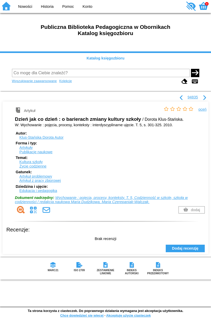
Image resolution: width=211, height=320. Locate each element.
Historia (47, 6)
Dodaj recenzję (185, 248)
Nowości (25, 6)
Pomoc (68, 6)
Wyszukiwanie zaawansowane (34, 81)
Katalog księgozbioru (106, 58)
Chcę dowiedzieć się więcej (81, 315)
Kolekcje (65, 81)
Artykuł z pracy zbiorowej (40, 180)
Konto (87, 6)
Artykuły (26, 147)
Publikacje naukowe (36, 152)
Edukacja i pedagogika (38, 191)
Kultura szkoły (31, 162)
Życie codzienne (33, 166)
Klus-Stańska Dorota (42, 137)
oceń (203, 109)
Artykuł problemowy (36, 176)
